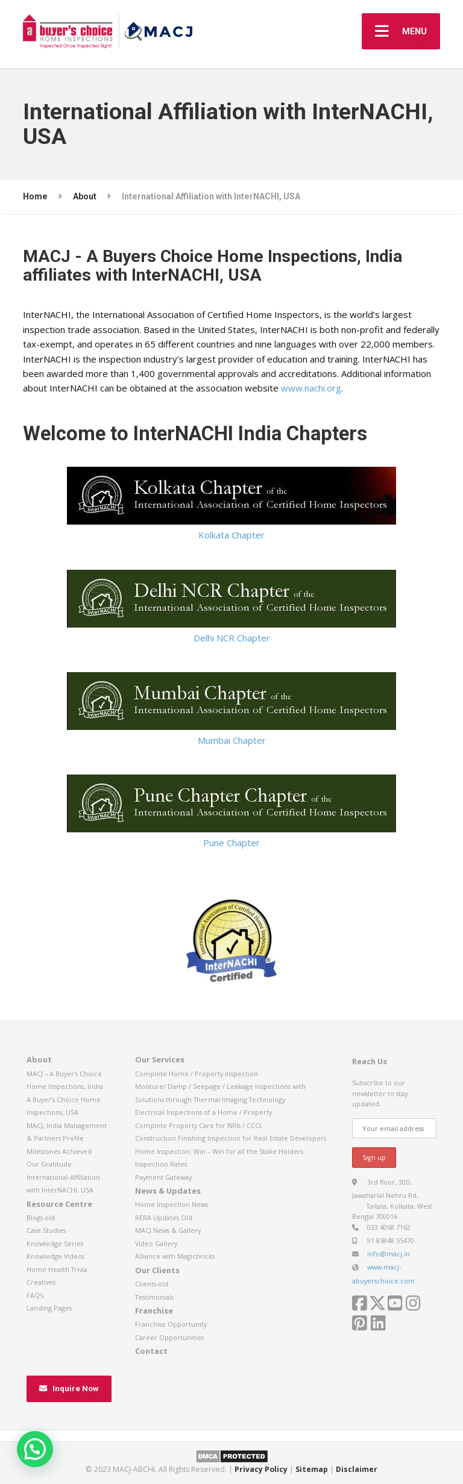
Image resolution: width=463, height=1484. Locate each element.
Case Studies (46, 1230)
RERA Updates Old (163, 1217)
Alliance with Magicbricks (175, 1256)
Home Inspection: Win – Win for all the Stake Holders (219, 1151)
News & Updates (168, 1190)
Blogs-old (41, 1217)
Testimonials (154, 1297)
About (39, 1059)
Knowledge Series (55, 1243)
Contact (151, 1350)
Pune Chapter (231, 812)
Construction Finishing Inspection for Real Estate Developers (230, 1138)
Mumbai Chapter (231, 709)
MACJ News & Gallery (168, 1230)
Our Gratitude (49, 1163)
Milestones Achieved (59, 1151)
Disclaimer (356, 1469)
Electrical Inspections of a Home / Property (203, 1112)
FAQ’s (35, 1295)
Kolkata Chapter (231, 504)
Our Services (159, 1059)
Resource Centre (59, 1204)
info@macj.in (388, 1253)
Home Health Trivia (57, 1269)
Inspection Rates (161, 1163)
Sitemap (311, 1469)
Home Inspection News (171, 1204)
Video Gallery (156, 1243)
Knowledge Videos (55, 1256)
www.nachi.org (311, 388)
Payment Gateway (163, 1177)
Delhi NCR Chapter (231, 607)
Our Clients (157, 1270)
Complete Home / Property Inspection (196, 1073)
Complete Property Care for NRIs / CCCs (198, 1125)
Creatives (41, 1281)
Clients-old (151, 1283)
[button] (35, 1449)
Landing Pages (49, 1307)
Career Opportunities (169, 1337)
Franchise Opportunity (171, 1324)
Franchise (154, 1310)
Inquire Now (69, 1388)
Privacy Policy (261, 1469)
